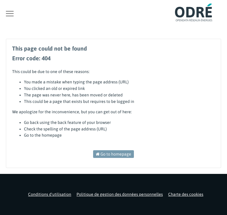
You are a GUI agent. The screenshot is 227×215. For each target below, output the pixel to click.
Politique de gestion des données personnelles (120, 194)
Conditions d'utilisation (49, 194)
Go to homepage (113, 154)
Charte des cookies (185, 194)
